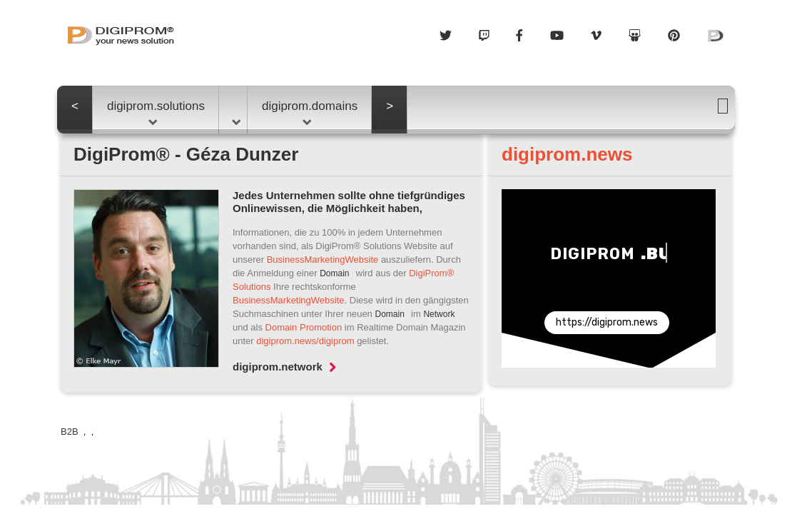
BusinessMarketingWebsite (323, 259)
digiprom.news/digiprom (305, 341)
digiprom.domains (309, 112)
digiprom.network (284, 367)
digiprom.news (567, 154)
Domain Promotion (303, 327)
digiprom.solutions (156, 112)
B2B (71, 431)
